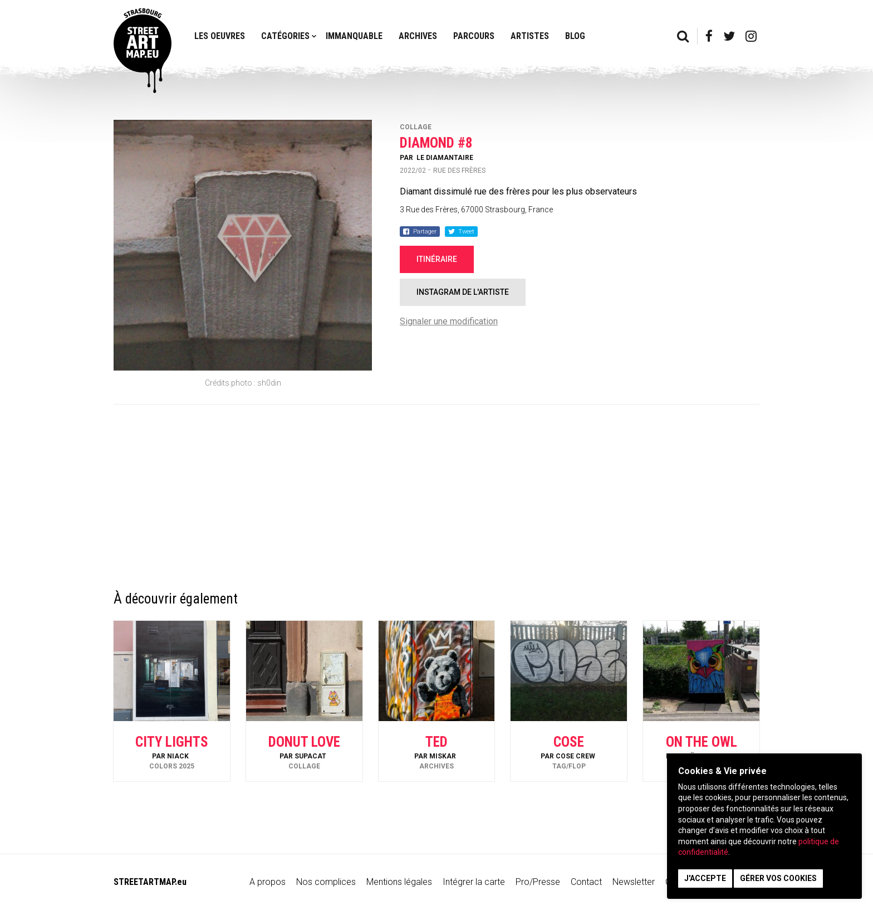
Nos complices (326, 882)
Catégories (285, 36)
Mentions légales (399, 882)
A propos (267, 882)
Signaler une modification (449, 321)
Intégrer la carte (474, 882)
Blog (575, 36)
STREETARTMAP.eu (150, 882)
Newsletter (633, 882)
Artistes (530, 36)
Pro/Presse (538, 882)
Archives (418, 36)
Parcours (473, 36)
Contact (586, 882)
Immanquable (354, 36)
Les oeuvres (219, 36)
